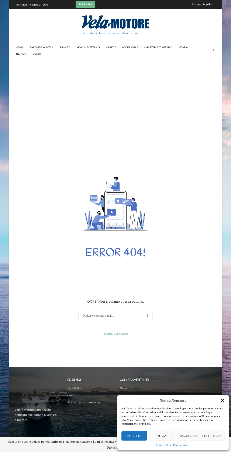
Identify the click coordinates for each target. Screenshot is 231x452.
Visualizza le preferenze (200, 436)
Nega (162, 436)
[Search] (213, 51)
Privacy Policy (180, 444)
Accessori (129, 47)
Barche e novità (40, 47)
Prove (64, 47)
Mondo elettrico (88, 47)
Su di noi (74, 379)
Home (19, 47)
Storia (183, 47)
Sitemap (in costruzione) (83, 402)
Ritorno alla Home (115, 333)
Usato (37, 53)
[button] (222, 400)
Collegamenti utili (135, 379)
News (123, 388)
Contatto (73, 395)
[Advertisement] (115, 91)
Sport (110, 47)
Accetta (134, 436)
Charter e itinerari (157, 47)
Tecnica (21, 53)
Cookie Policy (163, 444)
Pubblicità (74, 388)
